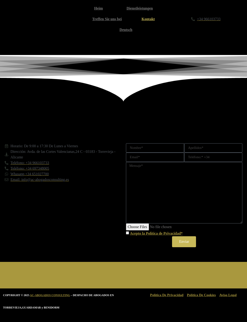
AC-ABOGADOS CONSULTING (50, 295)
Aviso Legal (228, 295)
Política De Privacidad (166, 295)
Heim (98, 8)
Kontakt (148, 19)
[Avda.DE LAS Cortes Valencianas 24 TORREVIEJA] (63, 222)
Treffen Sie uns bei (107, 19)
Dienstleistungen (140, 8)
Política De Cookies (201, 295)
